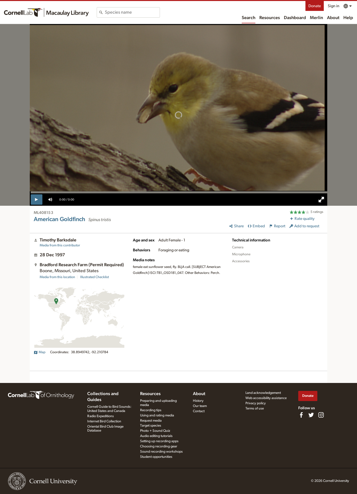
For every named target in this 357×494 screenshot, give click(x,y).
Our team (200, 406)
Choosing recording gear (158, 446)
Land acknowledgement (263, 393)
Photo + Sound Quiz (155, 431)
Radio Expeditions (100, 416)
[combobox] (132, 12)
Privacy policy (255, 403)
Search (248, 18)
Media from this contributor (60, 245)
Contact (199, 411)
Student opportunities (156, 457)
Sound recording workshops (161, 451)
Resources (269, 18)
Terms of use (254, 408)
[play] (36, 199)
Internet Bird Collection (104, 421)
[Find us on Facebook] (301, 415)
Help (348, 18)
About (333, 18)
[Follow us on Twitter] (311, 415)
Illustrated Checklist (94, 277)
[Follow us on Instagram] (321, 415)
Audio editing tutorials (156, 436)
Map (39, 352)
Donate (314, 6)
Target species (150, 425)
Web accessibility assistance (266, 398)
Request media (151, 420)
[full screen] (321, 199)
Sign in (333, 6)
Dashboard (295, 18)
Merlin (316, 18)
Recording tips (150, 410)
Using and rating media (157, 415)
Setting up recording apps (159, 441)
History (198, 401)
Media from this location (57, 277)
